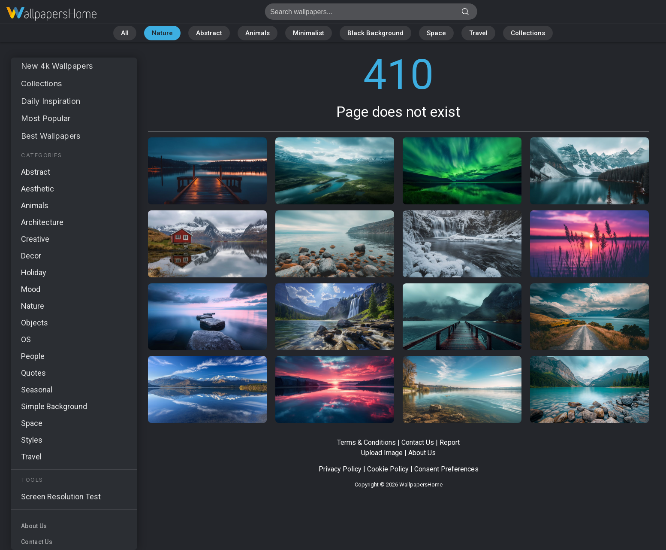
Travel (478, 33)
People (33, 356)
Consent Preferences (446, 469)
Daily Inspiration (50, 101)
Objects (34, 322)
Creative (35, 238)
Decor (31, 255)
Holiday (33, 272)
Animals (257, 33)
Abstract (209, 33)
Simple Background (54, 406)
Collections (528, 33)
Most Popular (46, 118)
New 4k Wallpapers (57, 65)
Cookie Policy (388, 469)
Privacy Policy (340, 469)
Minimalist (308, 33)
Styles (31, 439)
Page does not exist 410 (51, 14)
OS (26, 339)
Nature (162, 33)
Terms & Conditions (366, 442)
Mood (30, 289)
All (125, 33)
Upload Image (382, 453)
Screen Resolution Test (61, 496)
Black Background (375, 33)
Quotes (33, 372)
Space (436, 33)
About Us (34, 526)
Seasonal (36, 389)
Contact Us (36, 541)
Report (450, 442)
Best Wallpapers (51, 135)
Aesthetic (37, 188)
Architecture (42, 222)
